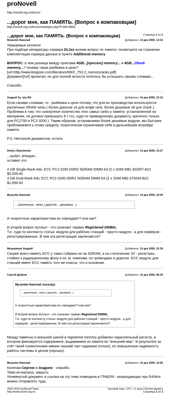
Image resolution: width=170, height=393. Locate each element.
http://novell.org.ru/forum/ (23, 12)
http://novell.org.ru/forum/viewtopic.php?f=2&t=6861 (41, 27)
